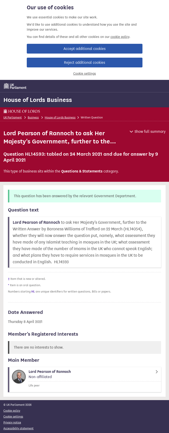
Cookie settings (84, 74)
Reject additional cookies (84, 62)
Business (33, 117)
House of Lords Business (37, 100)
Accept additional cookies (84, 49)
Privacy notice (12, 422)
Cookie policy (11, 410)
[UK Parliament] (15, 86)
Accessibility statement (18, 428)
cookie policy (119, 37)
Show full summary (150, 131)
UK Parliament (12, 117)
